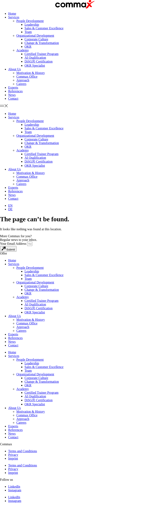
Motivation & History (30, 73)
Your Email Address (13, 243)
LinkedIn (14, 486)
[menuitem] (10, 205)
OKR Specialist (35, 65)
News (12, 95)
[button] (75, 106)
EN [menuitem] (10, 205)
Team (28, 32)
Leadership (32, 24)
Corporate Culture (36, 39)
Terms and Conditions (22, 451)
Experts (13, 87)
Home (12, 13)
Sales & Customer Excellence (44, 28)
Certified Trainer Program (41, 54)
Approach (22, 80)
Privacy (13, 454)
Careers (21, 84)
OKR (28, 46)
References (15, 91)
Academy (22, 50)
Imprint (13, 458)
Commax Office (26, 76)
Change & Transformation (42, 43)
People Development (30, 21)
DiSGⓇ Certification (39, 61)
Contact (13, 98)
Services (13, 17)
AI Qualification (35, 57)
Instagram (14, 490)
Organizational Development (35, 35)
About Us (14, 69)
